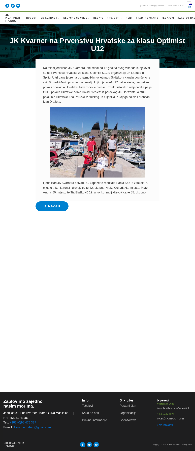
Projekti (115, 18)
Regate (98, 18)
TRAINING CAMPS (147, 18)
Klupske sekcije (76, 18)
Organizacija (128, 413)
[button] (52, 206)
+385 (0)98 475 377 (176, 6)
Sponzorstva (128, 420)
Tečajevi (168, 18)
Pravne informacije (94, 420)
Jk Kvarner (50, 18)
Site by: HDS (187, 444)
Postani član (128, 405)
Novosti (32, 18)
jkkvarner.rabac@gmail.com (152, 6)
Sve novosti (165, 425)
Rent (129, 18)
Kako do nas (90, 413)
